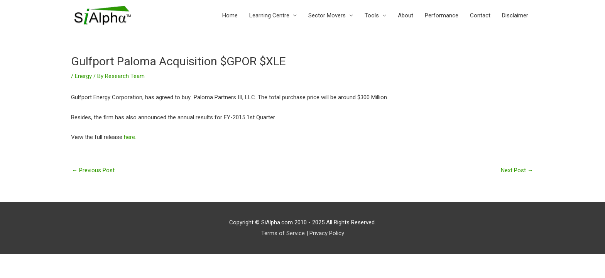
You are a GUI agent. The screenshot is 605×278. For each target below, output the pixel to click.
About (405, 15)
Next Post (517, 170)
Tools (372, 15)
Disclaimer (515, 15)
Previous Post (93, 170)
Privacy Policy (326, 233)
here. (130, 137)
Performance (441, 15)
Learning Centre (269, 15)
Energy (83, 76)
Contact (480, 15)
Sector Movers (327, 15)
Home (230, 15)
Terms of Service (283, 233)
